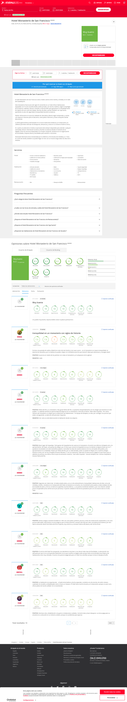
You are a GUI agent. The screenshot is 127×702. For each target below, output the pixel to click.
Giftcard (39, 668)
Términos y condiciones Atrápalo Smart (74, 657)
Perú (14, 655)
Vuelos (39, 651)
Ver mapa (46, 23)
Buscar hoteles (103, 9)
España (33, 642)
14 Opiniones (90, 35)
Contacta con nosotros (96, 655)
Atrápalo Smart (41, 675)
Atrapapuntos (40, 671)
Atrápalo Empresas (42, 673)
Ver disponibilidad (90, 73)
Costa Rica (15, 660)
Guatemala (16, 662)
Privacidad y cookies (69, 660)
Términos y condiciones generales (72, 655)
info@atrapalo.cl (98, 663)
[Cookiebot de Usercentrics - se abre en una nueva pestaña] (11, 698)
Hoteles (21, 642)
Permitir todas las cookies (112, 690)
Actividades (40, 666)
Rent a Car (39, 662)
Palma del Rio (47, 642)
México (15, 666)
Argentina (15, 664)
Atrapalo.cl (14, 642)
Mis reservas (93, 651)
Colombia (15, 653)
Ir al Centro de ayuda (95, 653)
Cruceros (39, 660)
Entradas (39, 664)
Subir (111, 623)
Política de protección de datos (72, 662)
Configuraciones (28, 698)
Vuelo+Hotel (40, 655)
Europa (27, 642)
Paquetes (39, 657)
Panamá (15, 657)
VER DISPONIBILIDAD (98, 55)
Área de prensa (67, 653)
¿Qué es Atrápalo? (68, 651)
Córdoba (39, 642)
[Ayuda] (117, 3)
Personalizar (112, 696)
